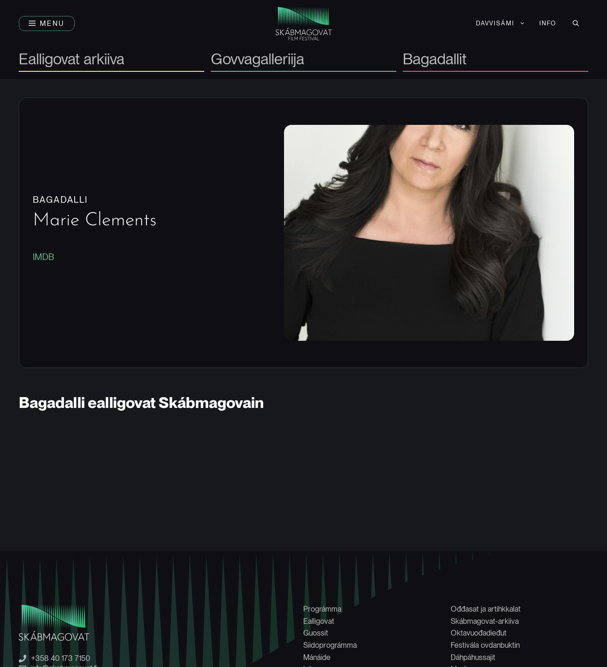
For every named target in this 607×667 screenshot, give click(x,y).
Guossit (315, 633)
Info (547, 23)
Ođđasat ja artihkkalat (486, 609)
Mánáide (316, 657)
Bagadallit (435, 60)
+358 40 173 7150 (60, 658)
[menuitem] (501, 23)
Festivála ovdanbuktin (485, 645)
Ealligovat (318, 621)
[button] (46, 23)
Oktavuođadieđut (479, 633)
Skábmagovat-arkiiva (485, 621)
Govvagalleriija (257, 60)
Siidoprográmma (330, 645)
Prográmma (322, 609)
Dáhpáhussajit (473, 657)
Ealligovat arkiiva (71, 60)
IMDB (43, 257)
